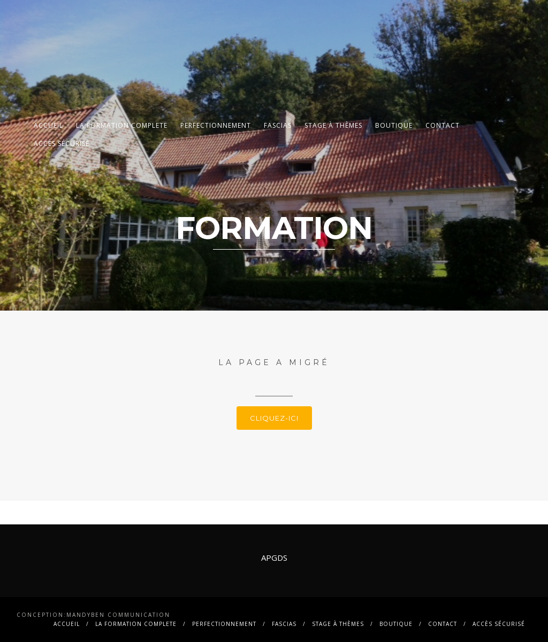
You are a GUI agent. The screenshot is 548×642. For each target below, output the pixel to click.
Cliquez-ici (274, 418)
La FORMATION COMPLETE (122, 125)
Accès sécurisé (61, 143)
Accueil (48, 125)
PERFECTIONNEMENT (215, 125)
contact (442, 125)
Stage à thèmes (333, 125)
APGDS (274, 557)
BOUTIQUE (394, 125)
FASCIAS (278, 125)
